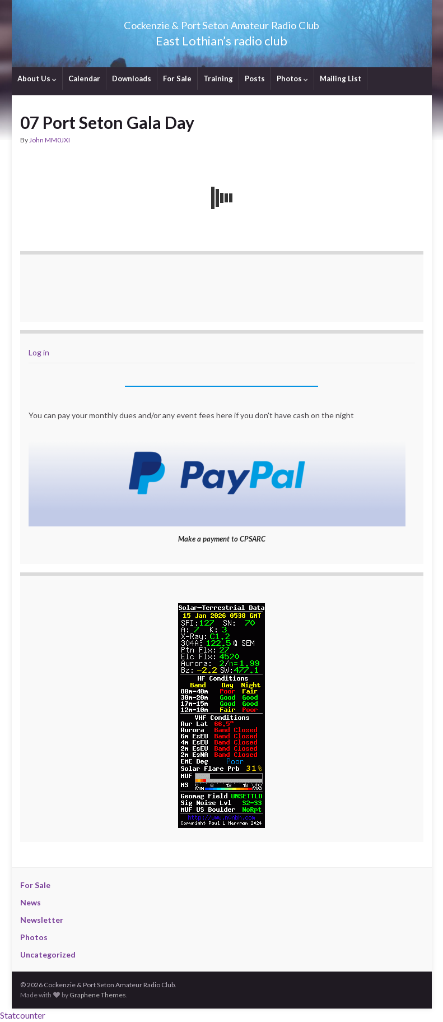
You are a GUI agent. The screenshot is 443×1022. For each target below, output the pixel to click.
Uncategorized (48, 954)
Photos (292, 78)
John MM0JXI (49, 140)
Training (218, 78)
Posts (255, 78)
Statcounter (22, 1015)
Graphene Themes (97, 995)
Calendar (84, 78)
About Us (37, 78)
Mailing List (340, 78)
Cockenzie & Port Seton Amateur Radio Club (221, 22)
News (30, 902)
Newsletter (41, 919)
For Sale (177, 78)
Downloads (131, 78)
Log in (39, 352)
